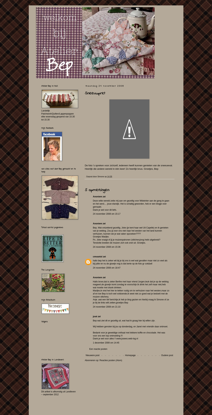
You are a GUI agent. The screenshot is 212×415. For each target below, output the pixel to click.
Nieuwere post (93, 355)
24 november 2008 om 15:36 (106, 247)
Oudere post (167, 355)
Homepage (130, 355)
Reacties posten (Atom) (111, 360)
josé (95, 316)
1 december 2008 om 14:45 (106, 342)
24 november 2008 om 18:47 (106, 268)
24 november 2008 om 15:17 (106, 214)
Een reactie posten (98, 349)
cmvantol (97, 256)
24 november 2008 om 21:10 (106, 307)
